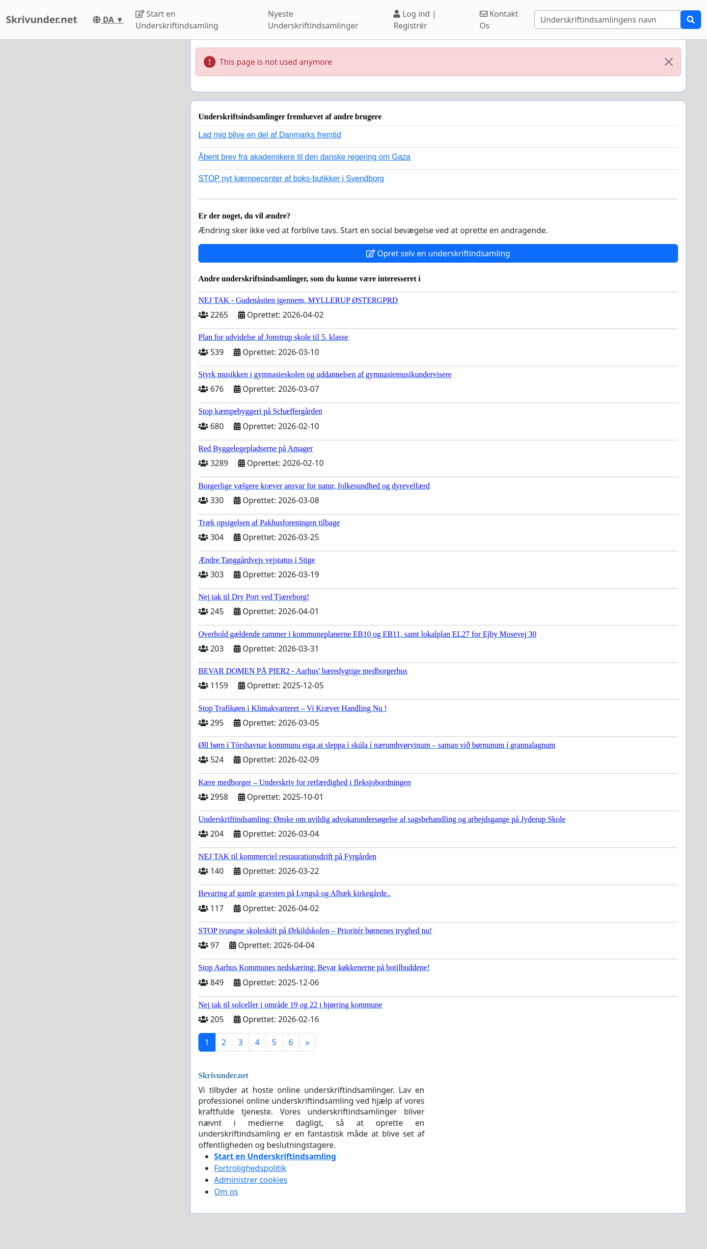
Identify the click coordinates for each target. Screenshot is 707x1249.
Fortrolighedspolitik (250, 1168)
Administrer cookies (250, 1179)
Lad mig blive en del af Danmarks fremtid (269, 135)
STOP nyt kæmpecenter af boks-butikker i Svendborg (291, 178)
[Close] (668, 62)
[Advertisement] (94, 187)
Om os (226, 1191)
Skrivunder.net (41, 19)
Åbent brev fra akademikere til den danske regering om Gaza (304, 157)
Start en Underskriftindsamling (177, 19)
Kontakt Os (499, 19)
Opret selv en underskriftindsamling (438, 253)
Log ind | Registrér (414, 19)
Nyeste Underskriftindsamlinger (313, 19)
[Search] (607, 19)
